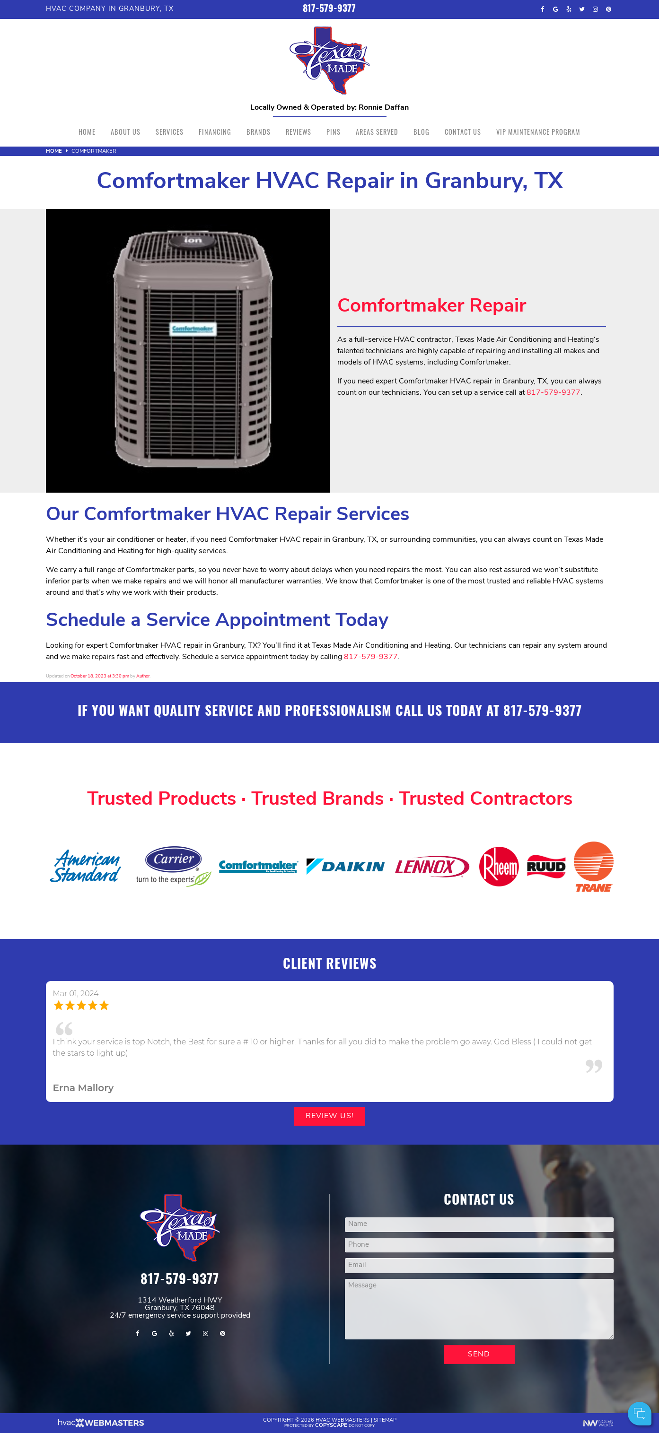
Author (142, 676)
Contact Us (463, 132)
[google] (555, 9)
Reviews (298, 132)
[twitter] (582, 9)
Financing (215, 132)
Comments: (525, 1385)
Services (170, 132)
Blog (421, 132)
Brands (258, 132)
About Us (126, 132)
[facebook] (542, 9)
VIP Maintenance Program (538, 132)
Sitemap (385, 1420)
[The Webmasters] (100, 1426)
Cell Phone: (525, 1374)
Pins (333, 132)
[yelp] (568, 9)
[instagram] (595, 9)
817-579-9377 (329, 9)
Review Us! (330, 1116)
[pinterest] (608, 9)
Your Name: (525, 1364)
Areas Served (377, 132)
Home (87, 132)
